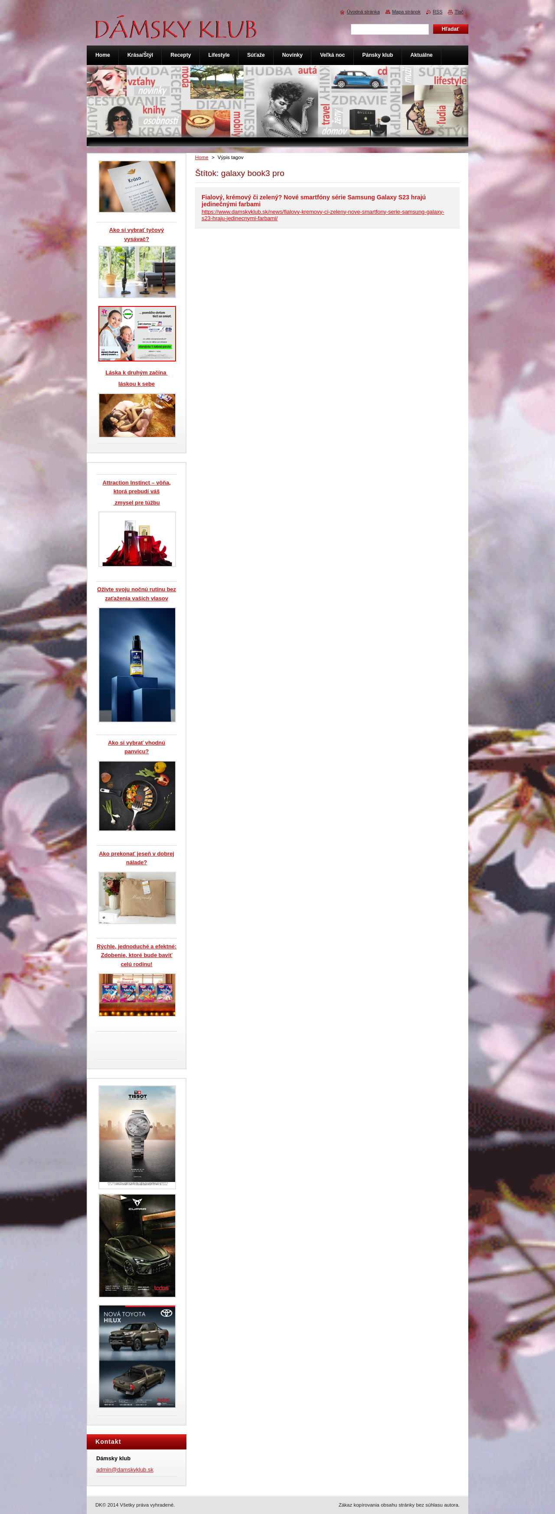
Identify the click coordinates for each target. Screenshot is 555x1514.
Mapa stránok (406, 11)
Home (202, 157)
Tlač (459, 11)
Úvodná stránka (363, 11)
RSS (437, 11)
